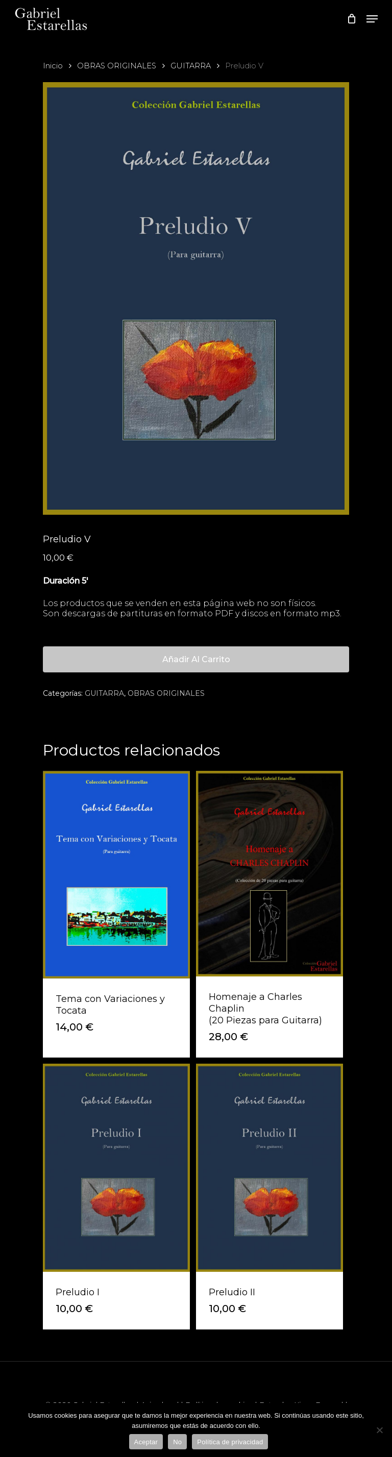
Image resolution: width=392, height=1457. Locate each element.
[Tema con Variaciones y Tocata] (116, 875)
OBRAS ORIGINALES (116, 65)
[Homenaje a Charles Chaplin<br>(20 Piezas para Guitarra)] (269, 874)
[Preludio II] (269, 1167)
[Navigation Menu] (372, 19)
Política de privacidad (230, 1442)
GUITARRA (190, 65)
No (177, 1442)
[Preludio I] (116, 1167)
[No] (379, 1430)
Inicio (53, 65)
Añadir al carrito (196, 659)
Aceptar (146, 1442)
